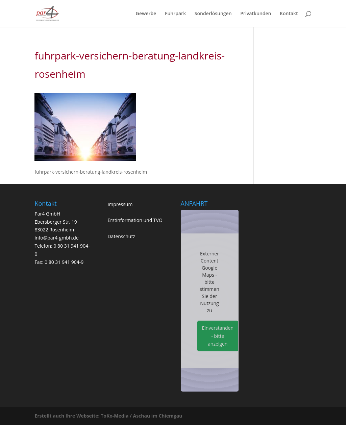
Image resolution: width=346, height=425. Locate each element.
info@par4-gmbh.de (56, 237)
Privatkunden (255, 14)
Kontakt (289, 14)
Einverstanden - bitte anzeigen (218, 336)
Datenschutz (121, 236)
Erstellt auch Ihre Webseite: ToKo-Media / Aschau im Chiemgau (108, 415)
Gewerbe (146, 14)
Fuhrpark (175, 14)
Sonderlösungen (213, 14)
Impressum (119, 204)
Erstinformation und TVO (134, 220)
